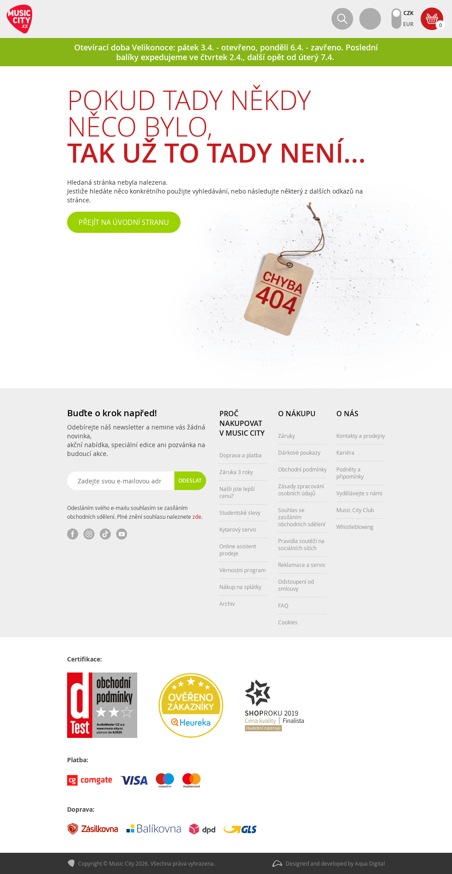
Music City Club (355, 509)
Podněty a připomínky (350, 473)
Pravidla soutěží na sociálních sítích (301, 544)
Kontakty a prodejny (360, 435)
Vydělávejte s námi (359, 493)
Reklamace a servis (301, 564)
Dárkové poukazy (299, 452)
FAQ (283, 605)
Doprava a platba (240, 455)
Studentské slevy (239, 512)
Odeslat (190, 480)
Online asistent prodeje (237, 550)
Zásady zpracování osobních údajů (301, 490)
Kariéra (345, 452)
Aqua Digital (370, 863)
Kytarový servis (237, 529)
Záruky (286, 435)
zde (196, 516)
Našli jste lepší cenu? (237, 492)
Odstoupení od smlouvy (296, 585)
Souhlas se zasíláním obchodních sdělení (301, 517)
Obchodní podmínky (302, 469)
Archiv (227, 603)
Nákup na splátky (240, 586)
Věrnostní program (242, 570)
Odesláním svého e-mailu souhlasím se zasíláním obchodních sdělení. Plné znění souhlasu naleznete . (135, 512)
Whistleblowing (354, 526)
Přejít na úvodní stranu (124, 222)
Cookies (288, 622)
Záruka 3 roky (236, 471)
